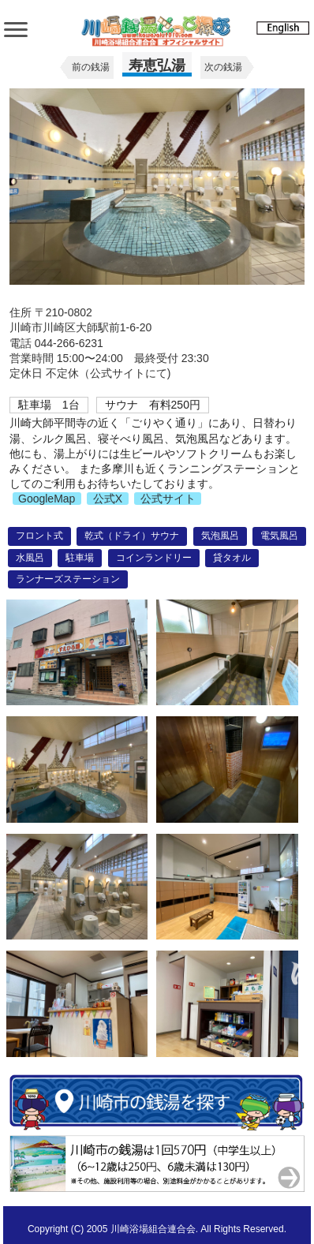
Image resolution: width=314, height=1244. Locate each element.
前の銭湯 (91, 67)
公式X (107, 498)
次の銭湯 (223, 67)
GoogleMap (46, 498)
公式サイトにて (128, 373)
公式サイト (168, 498)
